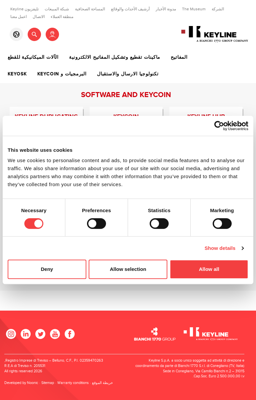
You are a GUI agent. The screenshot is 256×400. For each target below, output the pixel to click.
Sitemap (47, 383)
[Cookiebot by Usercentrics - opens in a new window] (219, 126)
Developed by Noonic (21, 383)
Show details (220, 248)
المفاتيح (179, 57)
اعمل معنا (18, 16)
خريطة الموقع (102, 383)
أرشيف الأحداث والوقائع (130, 9)
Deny (47, 269)
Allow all (209, 269)
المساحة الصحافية (90, 9)
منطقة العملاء (62, 16)
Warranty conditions (73, 383)
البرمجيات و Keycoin (62, 74)
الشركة (218, 9)
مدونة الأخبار (166, 9)
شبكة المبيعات (57, 9)
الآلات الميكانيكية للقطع (33, 57)
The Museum (194, 9)
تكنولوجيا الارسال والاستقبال (128, 74)
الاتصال (39, 16)
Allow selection (128, 269)
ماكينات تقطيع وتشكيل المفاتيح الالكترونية (114, 57)
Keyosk (17, 74)
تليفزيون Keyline (24, 9)
